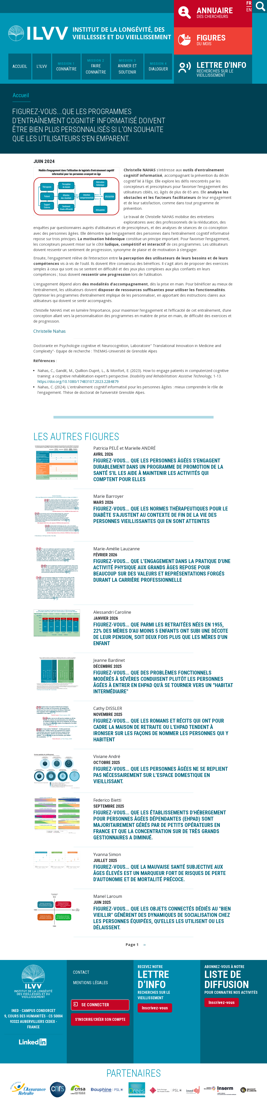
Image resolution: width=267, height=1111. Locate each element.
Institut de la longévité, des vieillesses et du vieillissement (121, 33)
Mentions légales (90, 982)
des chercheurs (213, 12)
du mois (213, 39)
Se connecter (95, 1004)
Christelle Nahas (49, 331)
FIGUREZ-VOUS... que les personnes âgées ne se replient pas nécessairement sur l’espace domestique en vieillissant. (160, 775)
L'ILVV (42, 66)
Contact (81, 972)
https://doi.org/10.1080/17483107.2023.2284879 (78, 381)
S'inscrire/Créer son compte (100, 1019)
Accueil (20, 66)
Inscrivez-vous (155, 1007)
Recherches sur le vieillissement (213, 69)
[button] (76, 191)
